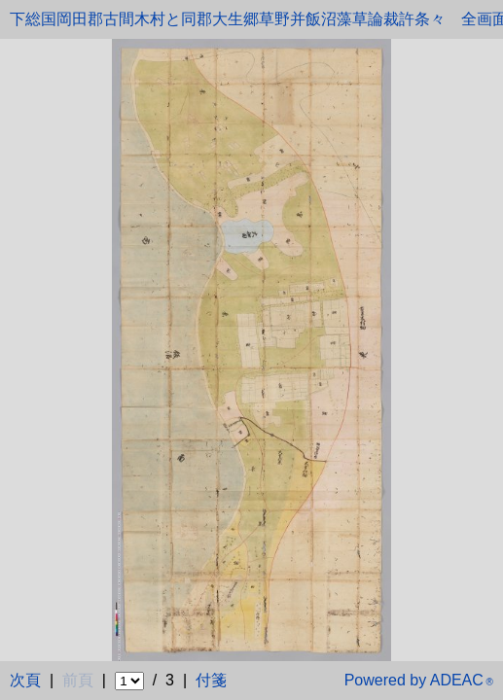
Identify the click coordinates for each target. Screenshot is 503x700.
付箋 (211, 680)
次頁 (25, 680)
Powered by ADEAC (418, 680)
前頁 (77, 680)
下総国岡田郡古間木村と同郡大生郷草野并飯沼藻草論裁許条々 (228, 19)
